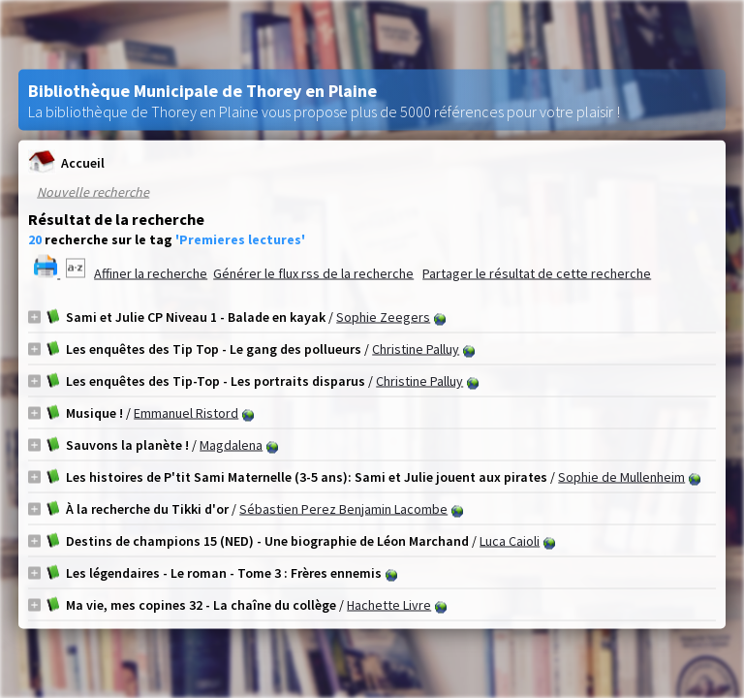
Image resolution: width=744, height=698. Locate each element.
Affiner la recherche (150, 273)
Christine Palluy (415, 349)
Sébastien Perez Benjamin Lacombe (343, 509)
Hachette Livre (389, 605)
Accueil (66, 162)
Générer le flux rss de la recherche (313, 273)
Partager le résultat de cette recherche (536, 273)
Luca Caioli (510, 541)
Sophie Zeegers (383, 317)
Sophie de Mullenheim (621, 477)
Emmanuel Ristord (186, 413)
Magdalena (231, 445)
